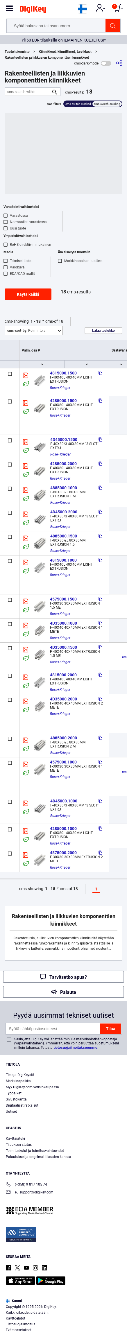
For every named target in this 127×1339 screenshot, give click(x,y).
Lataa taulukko (103, 331)
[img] (33, 10)
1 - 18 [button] (36, 321)
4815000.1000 (63, 560)
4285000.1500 (63, 400)
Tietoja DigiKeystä (20, 1075)
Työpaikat (14, 1093)
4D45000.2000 (63, 512)
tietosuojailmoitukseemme (75, 1047)
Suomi (14, 1301)
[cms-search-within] (28, 92)
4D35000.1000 (63, 623)
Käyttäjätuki (15, 1139)
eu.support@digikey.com (29, 1192)
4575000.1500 (63, 599)
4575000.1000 (63, 762)
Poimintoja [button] (26, 331)
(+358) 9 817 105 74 (26, 1185)
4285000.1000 (63, 828)
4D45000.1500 (63, 439)
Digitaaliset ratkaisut (22, 1105)
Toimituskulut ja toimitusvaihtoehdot (35, 1151)
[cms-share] (119, 63)
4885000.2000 (63, 738)
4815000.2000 (63, 675)
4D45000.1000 (63, 801)
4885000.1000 (63, 487)
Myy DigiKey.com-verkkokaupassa (32, 1087)
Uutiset (11, 1111)
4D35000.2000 (63, 699)
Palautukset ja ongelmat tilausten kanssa (38, 1157)
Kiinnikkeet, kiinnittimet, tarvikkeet (65, 52)
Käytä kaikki (28, 294)
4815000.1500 (63, 373)
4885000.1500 (63, 536)
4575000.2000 (63, 852)
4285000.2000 (63, 463)
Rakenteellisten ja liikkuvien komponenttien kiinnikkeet (47, 57)
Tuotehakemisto (17, 52)
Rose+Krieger (60, 388)
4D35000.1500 (63, 647)
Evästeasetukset (18, 1330)
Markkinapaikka (18, 1081)
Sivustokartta (16, 1099)
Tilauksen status (19, 1145)
